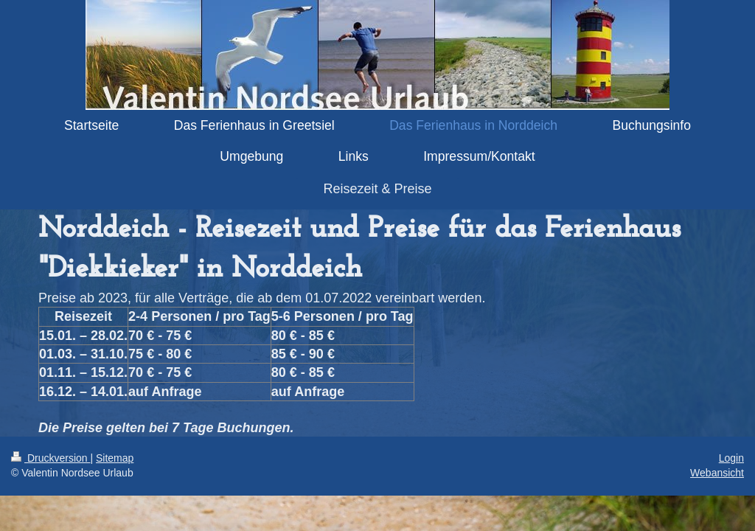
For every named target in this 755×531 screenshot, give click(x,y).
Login (731, 458)
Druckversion (50, 458)
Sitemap (114, 458)
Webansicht (717, 473)
